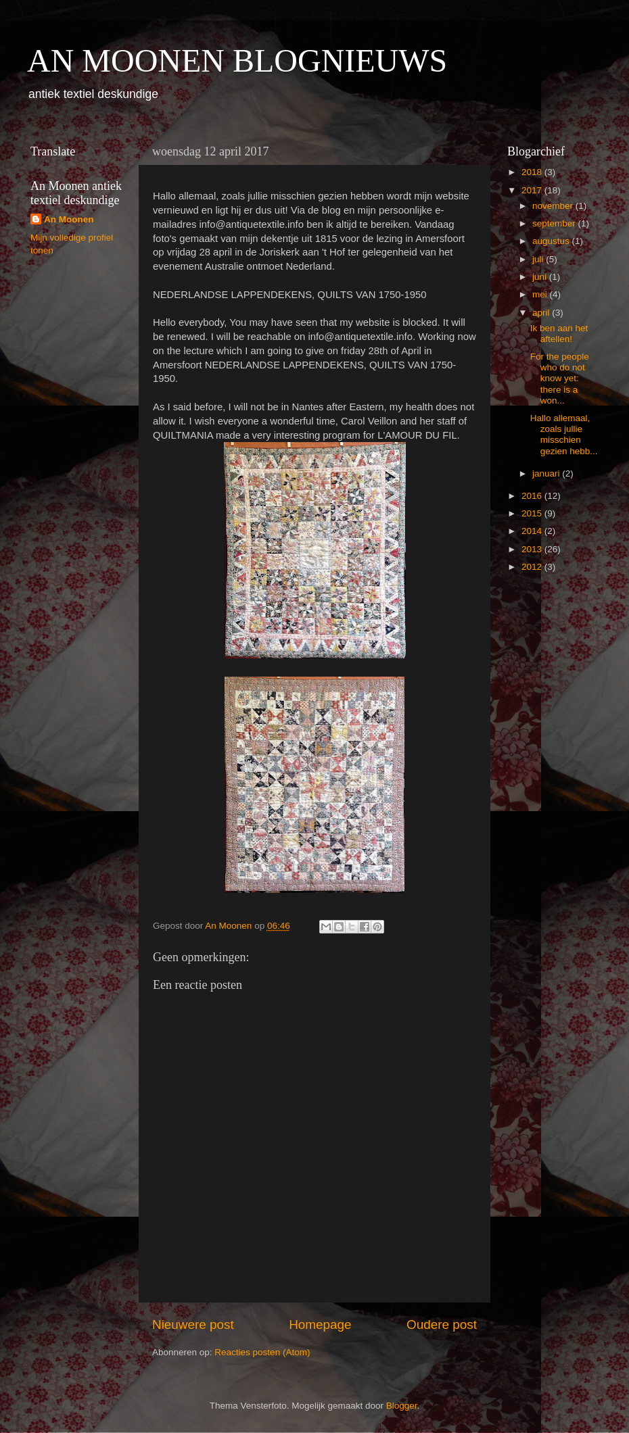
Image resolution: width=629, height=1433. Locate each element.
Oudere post (441, 1324)
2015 (532, 513)
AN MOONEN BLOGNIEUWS (237, 60)
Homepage (320, 1324)
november (554, 206)
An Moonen (69, 219)
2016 (532, 496)
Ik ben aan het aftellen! (559, 333)
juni (540, 277)
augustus (552, 241)
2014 (532, 531)
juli (539, 259)
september (555, 223)
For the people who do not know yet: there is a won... (559, 378)
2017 (532, 190)
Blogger (401, 1406)
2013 (532, 549)
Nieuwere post (193, 1324)
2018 (532, 172)
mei (541, 294)
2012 (532, 567)
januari (547, 473)
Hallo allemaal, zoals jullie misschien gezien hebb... (564, 434)
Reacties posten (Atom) (262, 1352)
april (542, 313)
